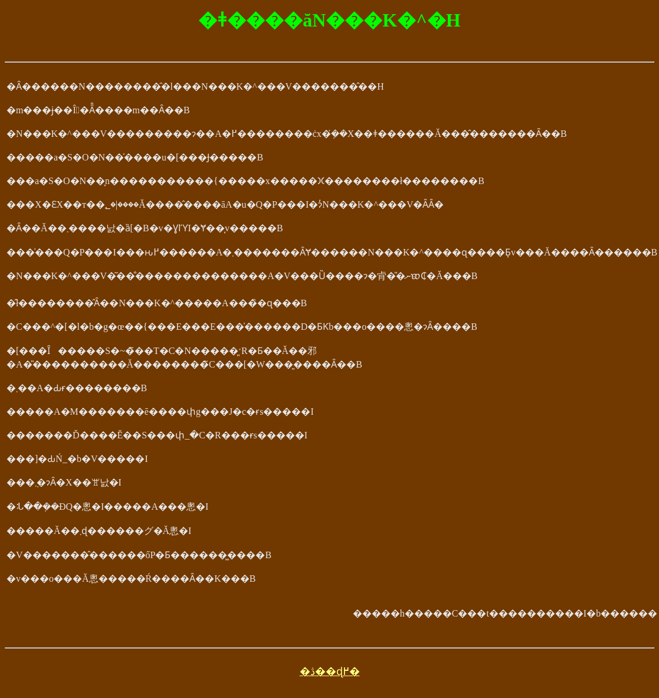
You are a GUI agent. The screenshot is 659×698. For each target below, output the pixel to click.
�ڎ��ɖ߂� (330, 671)
